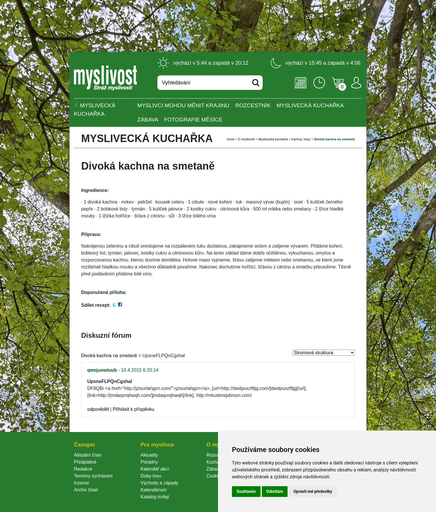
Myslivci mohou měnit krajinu (183, 105)
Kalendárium (154, 489)
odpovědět (98, 409)
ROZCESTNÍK (252, 105)
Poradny (149, 462)
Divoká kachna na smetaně (109, 355)
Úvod (230, 139)
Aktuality (149, 455)
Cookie (214, 475)
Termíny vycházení (93, 475)
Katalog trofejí (155, 496)
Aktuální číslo (87, 455)
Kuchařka (216, 462)
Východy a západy (160, 482)
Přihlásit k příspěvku (133, 409)
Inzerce (81, 482)
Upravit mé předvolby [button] (312, 491)
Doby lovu (151, 475)
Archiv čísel (86, 489)
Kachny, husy (301, 139)
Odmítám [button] (274, 491)
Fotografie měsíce (193, 120)
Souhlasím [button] (246, 491)
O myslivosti (246, 139)
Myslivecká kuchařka (310, 105)
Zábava (147, 120)
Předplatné (85, 462)
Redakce (83, 468)
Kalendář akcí (155, 468)
